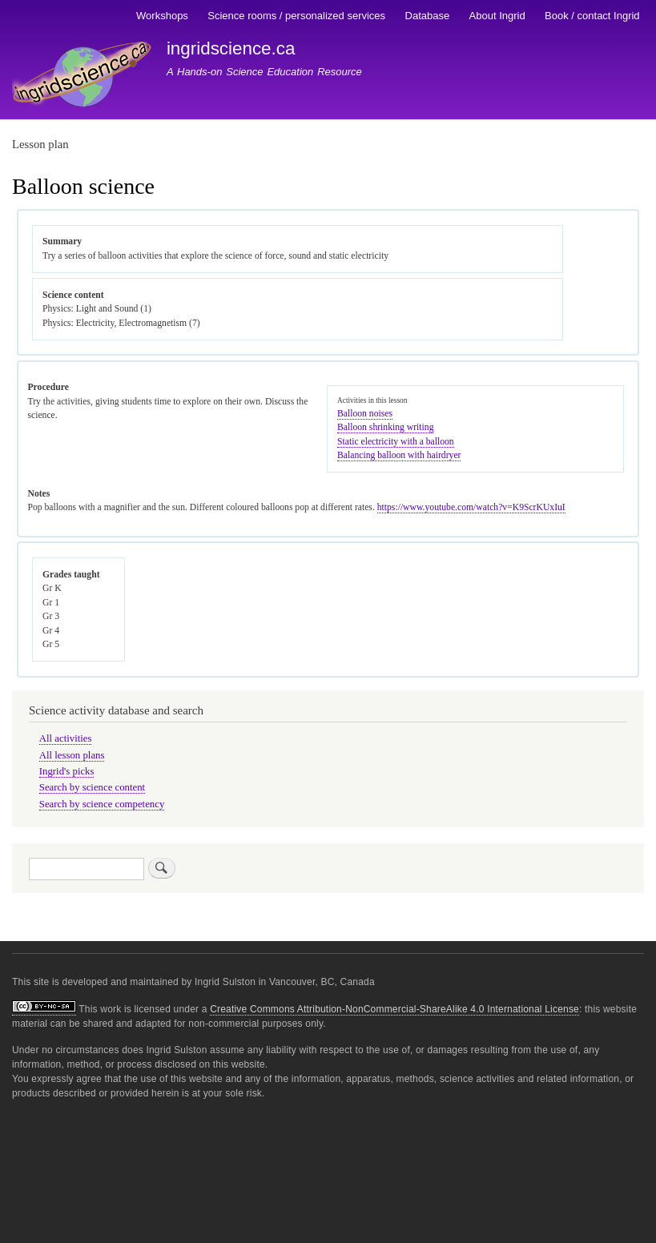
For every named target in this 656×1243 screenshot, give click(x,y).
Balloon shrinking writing (385, 427)
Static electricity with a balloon (395, 441)
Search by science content (92, 787)
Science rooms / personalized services (296, 16)
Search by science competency (102, 804)
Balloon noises (364, 413)
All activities (65, 738)
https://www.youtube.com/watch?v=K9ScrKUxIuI (471, 507)
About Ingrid (497, 16)
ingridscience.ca (231, 48)
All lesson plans (72, 755)
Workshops (162, 16)
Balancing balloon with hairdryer (399, 455)
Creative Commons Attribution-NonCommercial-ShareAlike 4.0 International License (394, 1009)
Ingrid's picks (67, 771)
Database (427, 16)
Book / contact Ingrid (592, 16)
